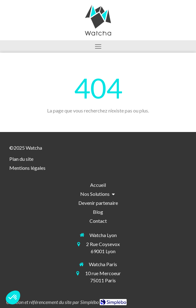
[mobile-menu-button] (98, 46)
